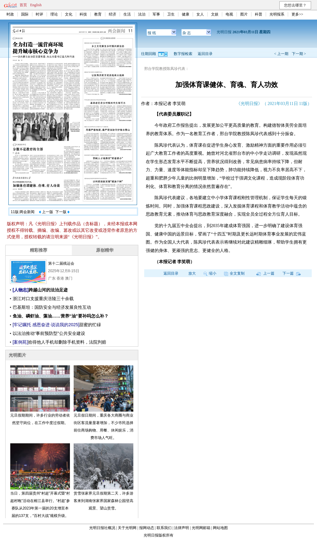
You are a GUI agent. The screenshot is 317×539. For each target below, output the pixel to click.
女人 (200, 14)
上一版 (46, 212)
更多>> (297, 14)
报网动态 (146, 528)
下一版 (62, 212)
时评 (39, 14)
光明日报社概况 (102, 528)
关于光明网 (127, 528)
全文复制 (234, 273)
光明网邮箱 (201, 528)
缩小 (210, 273)
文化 (68, 14)
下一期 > (299, 54)
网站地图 (220, 528)
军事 (156, 14)
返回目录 (205, 54)
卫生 (171, 14)
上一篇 (265, 273)
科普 (258, 14)
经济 (112, 14)
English (36, 5)
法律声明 (181, 528)
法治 (141, 14)
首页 (23, 5)
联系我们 (164, 528)
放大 (192, 273)
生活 (127, 14)
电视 (229, 14)
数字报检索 (183, 54)
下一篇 (292, 273)
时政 (10, 14)
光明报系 (276, 14)
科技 (83, 14)
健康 (185, 14)
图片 (244, 14)
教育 (98, 14)
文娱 (214, 14)
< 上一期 (281, 54)
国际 (25, 14)
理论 (54, 14)
